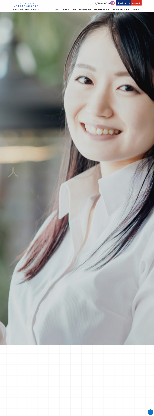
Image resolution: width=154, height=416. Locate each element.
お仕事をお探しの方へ (121, 9)
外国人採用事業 (85, 9)
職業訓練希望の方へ (101, 9)
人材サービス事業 (69, 9)
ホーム (56, 9)
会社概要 (136, 9)
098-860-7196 (102, 3)
